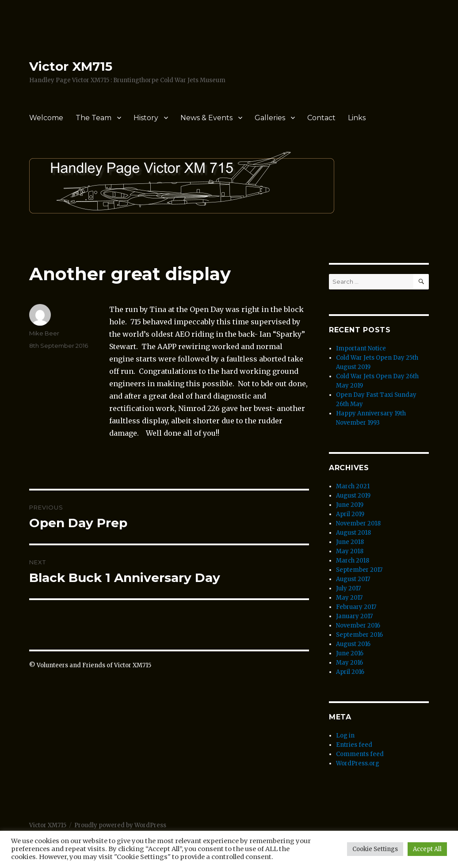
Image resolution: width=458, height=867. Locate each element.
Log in (345, 735)
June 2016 (349, 653)
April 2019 (350, 514)
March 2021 (353, 486)
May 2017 (349, 597)
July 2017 (348, 588)
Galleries (270, 118)
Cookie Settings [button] (375, 849)
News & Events (206, 118)
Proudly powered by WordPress (120, 825)
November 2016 (358, 625)
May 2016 (349, 662)
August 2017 (353, 579)
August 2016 (353, 644)
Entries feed (354, 745)
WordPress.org (357, 763)
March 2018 (352, 560)
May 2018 (349, 551)
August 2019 (353, 495)
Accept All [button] (427, 849)
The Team (93, 118)
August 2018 (353, 532)
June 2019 (349, 505)
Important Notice (361, 348)
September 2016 (359, 635)
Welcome (46, 118)
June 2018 (350, 542)
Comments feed (360, 754)
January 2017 (354, 616)
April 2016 (350, 672)
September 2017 (359, 570)
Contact (321, 118)
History (146, 118)
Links (357, 118)
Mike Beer (44, 333)
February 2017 (356, 607)
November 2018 (358, 523)
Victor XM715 (70, 66)
